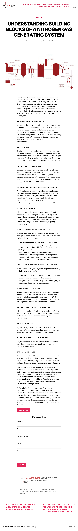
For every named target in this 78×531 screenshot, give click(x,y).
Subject (39, 446)
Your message (39, 455)
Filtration (40, 6)
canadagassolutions (33, 41)
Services (47, 6)
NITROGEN (39, 18)
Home (24, 4)
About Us (30, 4)
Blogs (52, 6)
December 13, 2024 (48, 41)
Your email (39, 431)
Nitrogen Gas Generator (32, 490)
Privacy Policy (31, 527)
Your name (39, 424)
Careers (58, 6)
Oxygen (43, 4)
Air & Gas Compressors (61, 4)
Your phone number (39, 438)
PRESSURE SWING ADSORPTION (36, 492)
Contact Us (65, 6)
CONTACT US (23, 410)
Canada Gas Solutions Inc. (16, 527)
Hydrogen (50, 4)
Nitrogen (37, 4)
